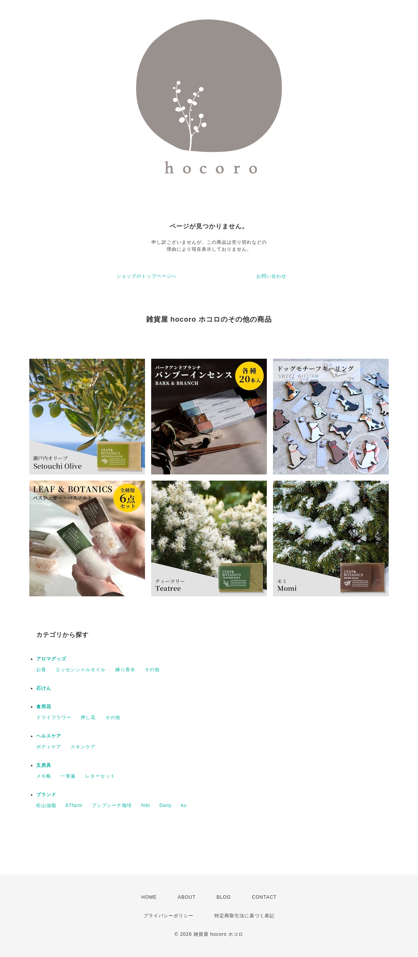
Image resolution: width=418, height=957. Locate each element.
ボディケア (48, 746)
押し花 (88, 717)
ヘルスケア (48, 736)
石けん (43, 688)
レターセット (100, 776)
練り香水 (125, 669)
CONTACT (264, 897)
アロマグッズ (51, 659)
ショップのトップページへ (146, 276)
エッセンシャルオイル (81, 669)
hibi (145, 805)
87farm (74, 805)
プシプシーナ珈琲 (112, 805)
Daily (165, 805)
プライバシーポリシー (168, 915)
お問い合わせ (271, 276)
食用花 (43, 706)
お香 (41, 669)
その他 (152, 669)
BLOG (224, 897)
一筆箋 (68, 776)
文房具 (43, 765)
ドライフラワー (53, 717)
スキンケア (83, 746)
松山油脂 (46, 805)
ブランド (46, 794)
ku (184, 805)
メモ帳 (43, 776)
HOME (149, 897)
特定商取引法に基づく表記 (244, 915)
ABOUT (187, 897)
